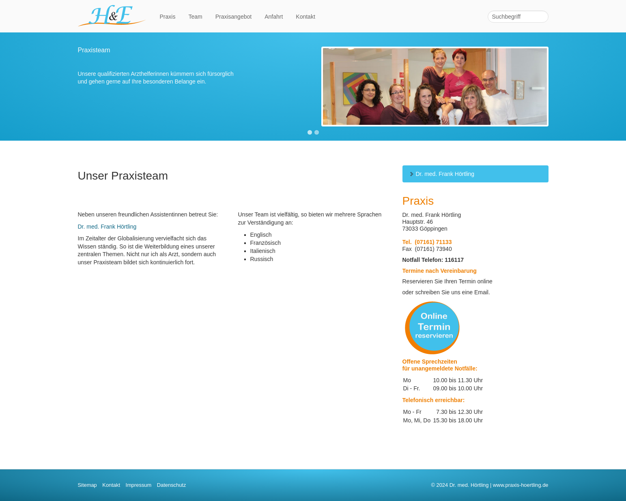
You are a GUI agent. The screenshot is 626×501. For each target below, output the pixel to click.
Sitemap (87, 485)
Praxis (168, 16)
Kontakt (305, 16)
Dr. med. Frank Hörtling (442, 174)
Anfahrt (274, 16)
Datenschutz (171, 485)
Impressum (139, 485)
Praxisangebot (233, 16)
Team (195, 16)
